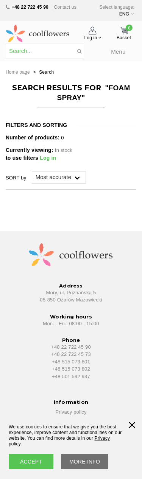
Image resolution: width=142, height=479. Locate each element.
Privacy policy (70, 412)
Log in (48, 158)
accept (31, 462)
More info (84, 462)
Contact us (65, 7)
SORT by (16, 178)
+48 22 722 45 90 (30, 7)
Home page (18, 72)
